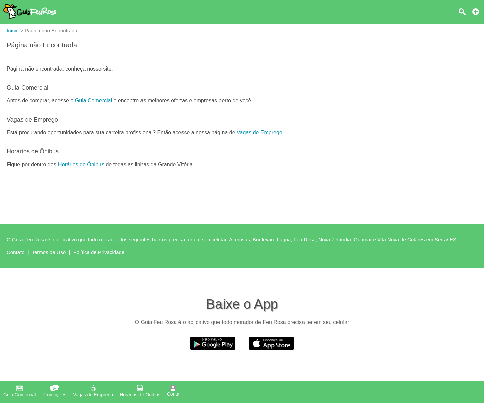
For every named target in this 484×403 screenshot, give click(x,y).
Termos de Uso (49, 252)
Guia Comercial (93, 100)
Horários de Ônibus (81, 164)
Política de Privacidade (99, 252)
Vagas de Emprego (259, 132)
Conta (173, 391)
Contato (16, 252)
